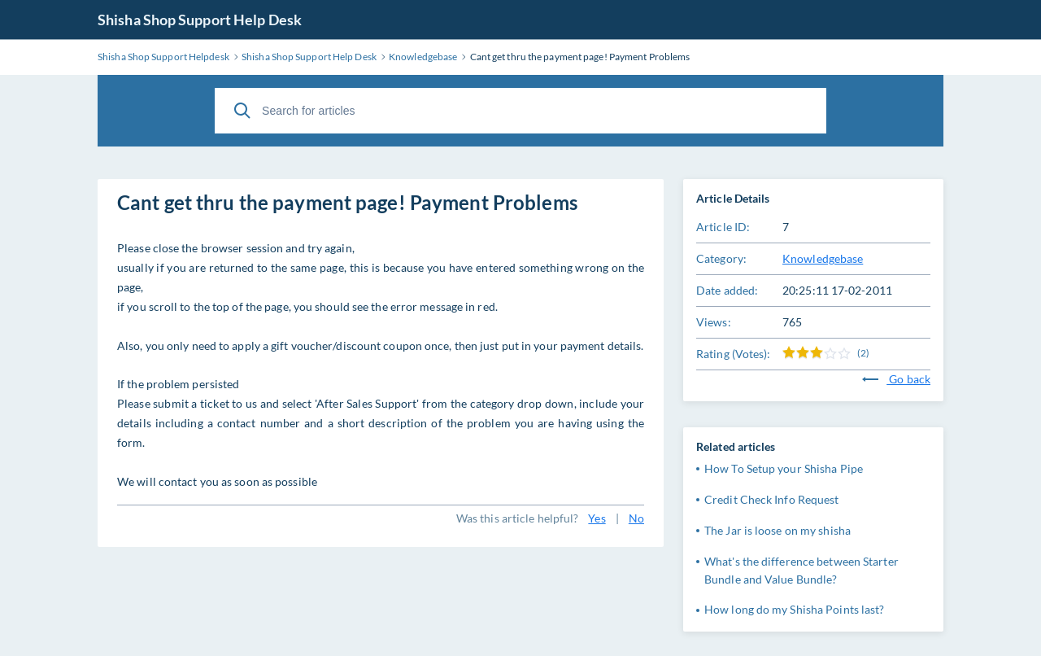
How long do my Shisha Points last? (794, 609)
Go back (896, 379)
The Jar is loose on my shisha (777, 530)
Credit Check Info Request (771, 499)
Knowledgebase (822, 258)
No (636, 518)
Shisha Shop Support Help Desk (200, 19)
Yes (596, 518)
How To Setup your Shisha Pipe (783, 468)
